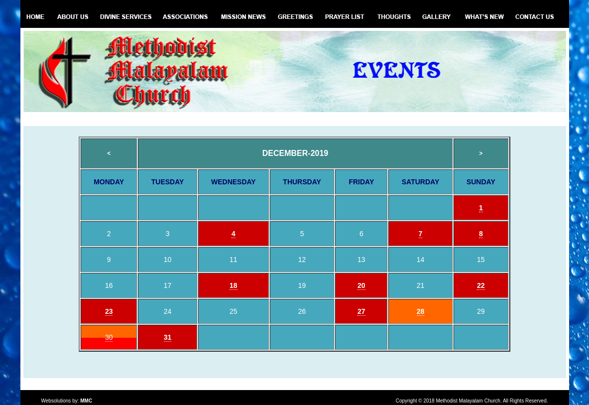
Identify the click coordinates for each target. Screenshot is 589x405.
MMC (86, 401)
